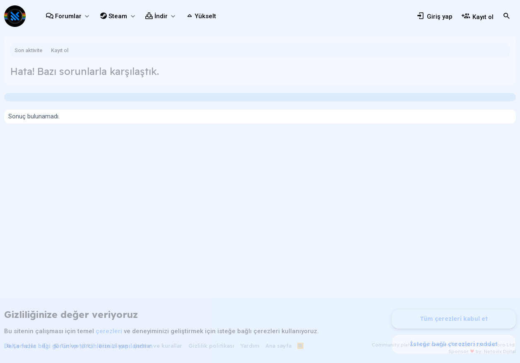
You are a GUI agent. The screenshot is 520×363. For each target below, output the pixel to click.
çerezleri (109, 331)
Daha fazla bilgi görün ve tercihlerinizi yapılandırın (78, 346)
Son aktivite (28, 50)
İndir (161, 16)
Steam (117, 16)
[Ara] (507, 16)
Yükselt (205, 16)
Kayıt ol (59, 50)
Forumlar (68, 16)
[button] (86, 16)
